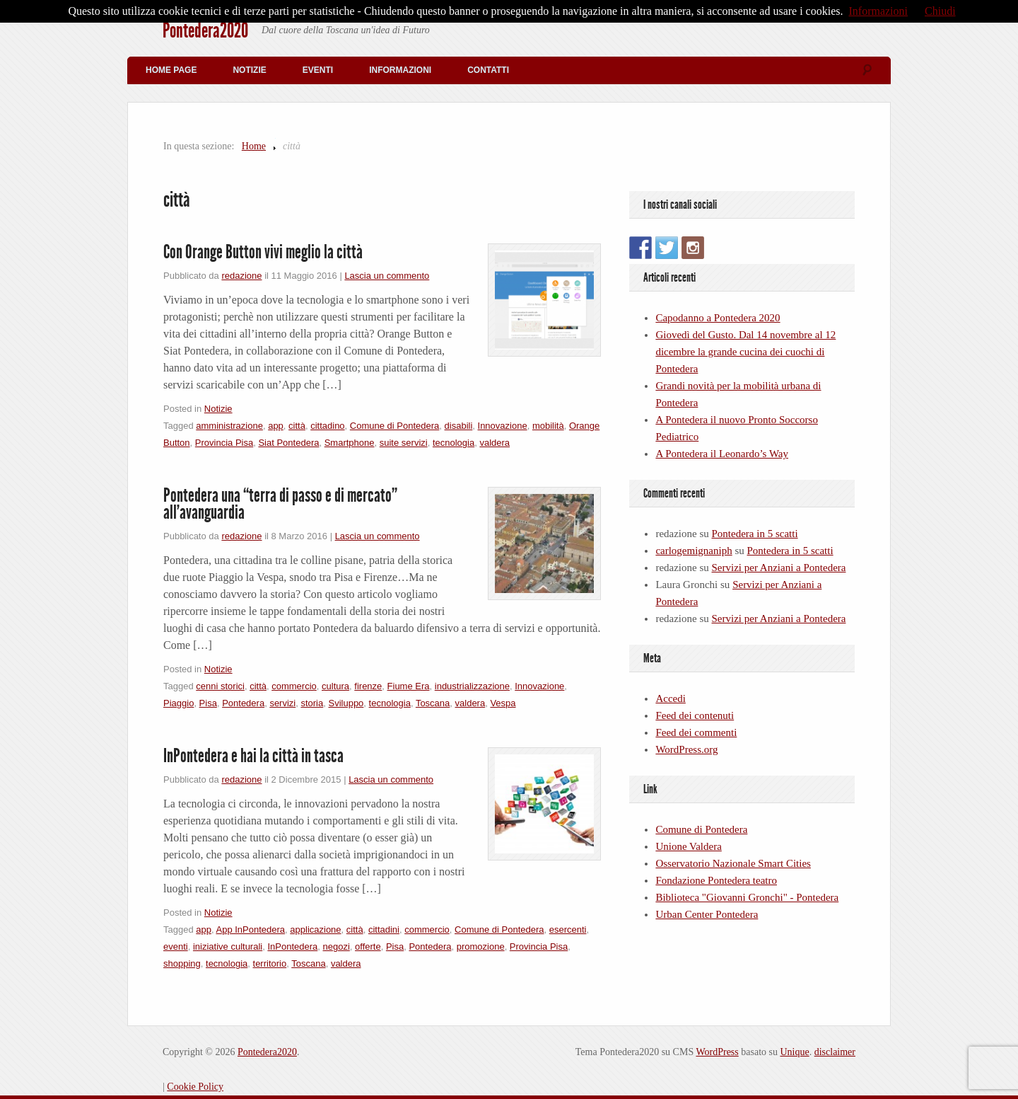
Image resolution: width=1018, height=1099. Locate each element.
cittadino (327, 425)
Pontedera (243, 703)
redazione (241, 275)
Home (254, 146)
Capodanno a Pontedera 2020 (717, 317)
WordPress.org (686, 749)
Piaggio (178, 703)
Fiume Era (408, 686)
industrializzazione (472, 686)
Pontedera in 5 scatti (755, 533)
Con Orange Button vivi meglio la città (263, 252)
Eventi (318, 70)
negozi (336, 946)
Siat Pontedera (288, 442)
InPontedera (292, 946)
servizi (282, 703)
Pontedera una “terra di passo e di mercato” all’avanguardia (280, 504)
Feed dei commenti (696, 732)
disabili (459, 425)
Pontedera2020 (205, 30)
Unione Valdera (688, 846)
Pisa (208, 703)
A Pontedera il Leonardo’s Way (721, 453)
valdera (494, 442)
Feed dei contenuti (694, 715)
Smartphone (349, 442)
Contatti (488, 70)
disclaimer (834, 1052)
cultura (335, 686)
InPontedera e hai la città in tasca (253, 755)
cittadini (383, 929)
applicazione (315, 929)
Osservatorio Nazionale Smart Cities (733, 863)
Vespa (502, 703)
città (296, 425)
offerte (368, 946)
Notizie (249, 70)
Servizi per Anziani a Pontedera (779, 567)
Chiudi (940, 11)
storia (311, 703)
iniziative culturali (227, 946)
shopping (182, 963)
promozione (481, 946)
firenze (368, 686)
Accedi (670, 698)
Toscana (433, 703)
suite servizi (404, 442)
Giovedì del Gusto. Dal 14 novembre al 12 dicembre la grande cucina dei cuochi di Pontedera (745, 351)
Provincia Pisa (224, 442)
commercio (294, 686)
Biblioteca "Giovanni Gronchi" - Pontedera (746, 897)
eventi (175, 946)
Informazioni (400, 70)
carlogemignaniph (693, 550)
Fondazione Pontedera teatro (716, 880)
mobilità (548, 425)
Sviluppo (345, 703)
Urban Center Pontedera (706, 914)
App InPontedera (250, 929)
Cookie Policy (195, 1086)
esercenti (568, 929)
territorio (270, 963)
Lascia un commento (386, 275)
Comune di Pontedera (394, 425)
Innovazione (502, 425)
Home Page (171, 70)
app (275, 425)
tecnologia (453, 442)
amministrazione (229, 425)
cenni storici (220, 686)
